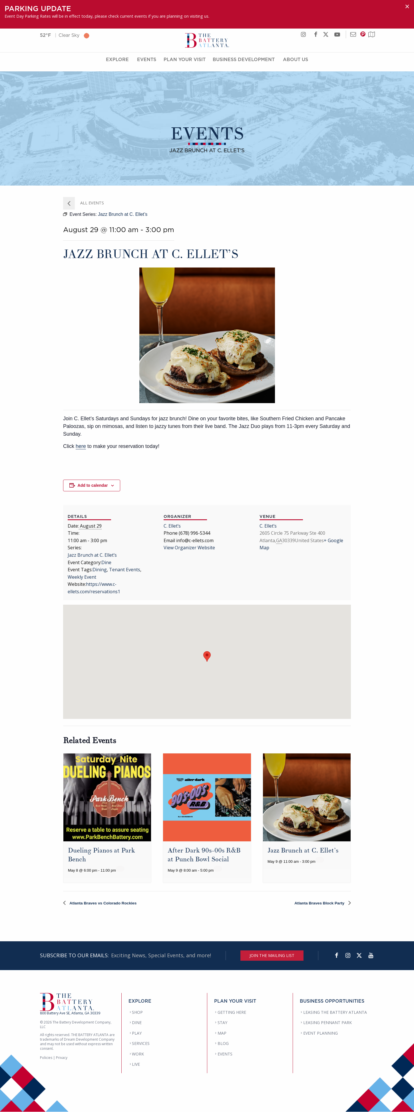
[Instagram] (347, 955)
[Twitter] (359, 955)
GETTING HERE (232, 1012)
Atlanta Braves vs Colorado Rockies (108, 903)
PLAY (137, 1033)
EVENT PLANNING (320, 1033)
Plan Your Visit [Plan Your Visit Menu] (185, 63)
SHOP (137, 1012)
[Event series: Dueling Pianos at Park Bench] (120, 868)
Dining (100, 569)
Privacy (61, 1057)
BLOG (223, 1043)
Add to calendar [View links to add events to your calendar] (93, 485)
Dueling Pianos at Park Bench (104, 855)
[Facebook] (336, 955)
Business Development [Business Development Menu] (244, 63)
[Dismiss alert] (407, 6)
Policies (46, 1057)
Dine (106, 562)
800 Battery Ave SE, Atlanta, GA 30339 (70, 1013)
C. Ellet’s (172, 526)
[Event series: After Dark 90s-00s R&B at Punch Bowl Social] (218, 868)
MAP (222, 1033)
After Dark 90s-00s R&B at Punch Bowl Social (207, 855)
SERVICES (141, 1043)
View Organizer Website (189, 547)
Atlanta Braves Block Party (315, 903)
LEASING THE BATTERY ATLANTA (335, 1012)
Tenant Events (124, 569)
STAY (222, 1022)
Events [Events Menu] (146, 63)
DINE (137, 1022)
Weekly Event (82, 577)
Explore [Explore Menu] (117, 63)
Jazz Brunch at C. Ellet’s (92, 555)
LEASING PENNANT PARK (327, 1022)
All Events (91, 203)
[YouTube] (370, 955)
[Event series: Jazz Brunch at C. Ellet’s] (320, 860)
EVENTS (225, 1054)
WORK (138, 1054)
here (81, 446)
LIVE (136, 1064)
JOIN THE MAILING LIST (272, 955)
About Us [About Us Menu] (295, 63)
